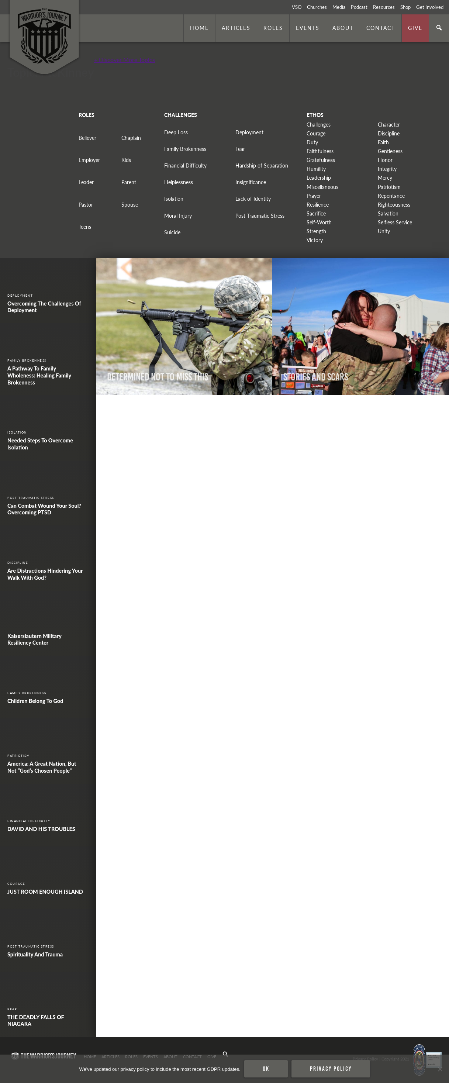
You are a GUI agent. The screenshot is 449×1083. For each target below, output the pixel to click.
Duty (312, 142)
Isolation (173, 198)
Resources (384, 7)
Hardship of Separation (261, 165)
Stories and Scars (315, 377)
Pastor (86, 204)
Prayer (314, 195)
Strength (316, 231)
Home (199, 27)
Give (415, 27)
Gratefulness (321, 159)
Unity (384, 231)
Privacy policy (331, 1068)
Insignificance (250, 182)
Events (308, 27)
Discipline (389, 133)
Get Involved (429, 7)
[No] (439, 1069)
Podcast (359, 7)
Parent (128, 182)
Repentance (391, 195)
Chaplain (131, 137)
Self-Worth (319, 222)
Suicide (172, 232)
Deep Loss (176, 132)
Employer (89, 159)
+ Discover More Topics (124, 59)
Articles (236, 27)
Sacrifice (316, 213)
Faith (383, 142)
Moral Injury (178, 215)
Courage (316, 133)
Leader (86, 182)
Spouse (129, 204)
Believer (87, 137)
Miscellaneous (322, 186)
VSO (296, 7)
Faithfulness (320, 151)
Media (338, 7)
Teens (85, 226)
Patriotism (389, 186)
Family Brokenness (185, 148)
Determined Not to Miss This (157, 377)
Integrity (387, 168)
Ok (266, 1068)
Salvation (388, 213)
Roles (273, 27)
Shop (405, 7)
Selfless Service (395, 222)
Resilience (318, 204)
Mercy (385, 177)
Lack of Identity (253, 198)
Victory (315, 240)
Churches (317, 7)
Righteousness (394, 204)
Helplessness (178, 182)
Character (389, 124)
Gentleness (390, 151)
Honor (385, 159)
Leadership (319, 177)
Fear (240, 148)
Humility (316, 168)
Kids (126, 159)
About (342, 27)
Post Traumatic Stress (259, 215)
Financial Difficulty (185, 165)
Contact (380, 27)
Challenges (319, 124)
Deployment (249, 132)
